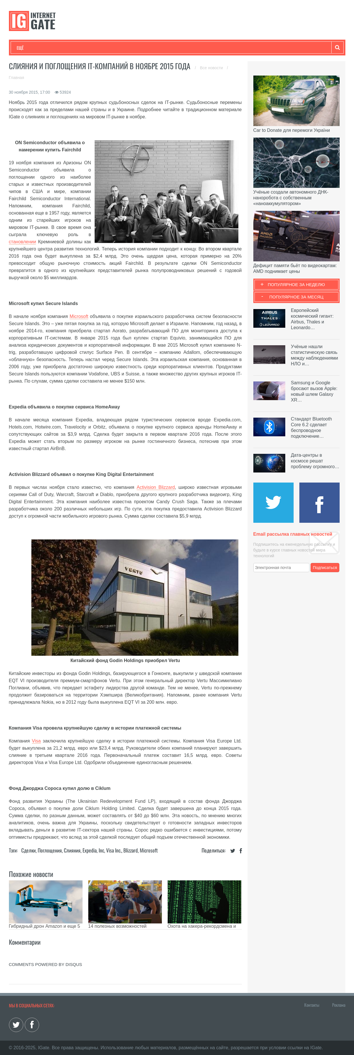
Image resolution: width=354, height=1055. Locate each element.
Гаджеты (190, 48)
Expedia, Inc (93, 850)
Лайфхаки (137, 48)
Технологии (27, 48)
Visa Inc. (113, 850)
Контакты (311, 1005)
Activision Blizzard (156, 487)
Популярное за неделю (296, 284)
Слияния (72, 850)
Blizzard (130, 850)
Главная (16, 77)
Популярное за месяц (296, 296)
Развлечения (58, 48)
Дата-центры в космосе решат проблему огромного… (315, 461)
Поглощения (50, 850)
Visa (36, 740)
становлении (22, 241)
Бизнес (88, 48)
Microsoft (79, 316)
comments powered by (45, 964)
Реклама (338, 1005)
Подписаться (325, 567)
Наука (111, 48)
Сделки (28, 850)
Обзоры (164, 48)
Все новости (212, 67)
